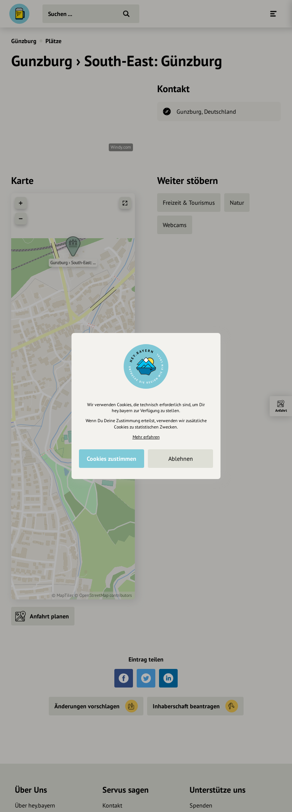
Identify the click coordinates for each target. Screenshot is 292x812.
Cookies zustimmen (111, 458)
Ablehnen (180, 458)
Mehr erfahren (146, 437)
